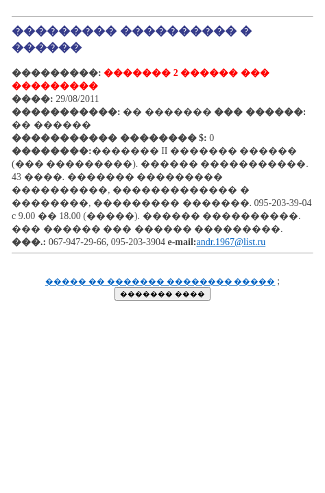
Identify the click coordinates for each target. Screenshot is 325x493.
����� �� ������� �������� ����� (160, 281)
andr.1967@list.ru (230, 242)
